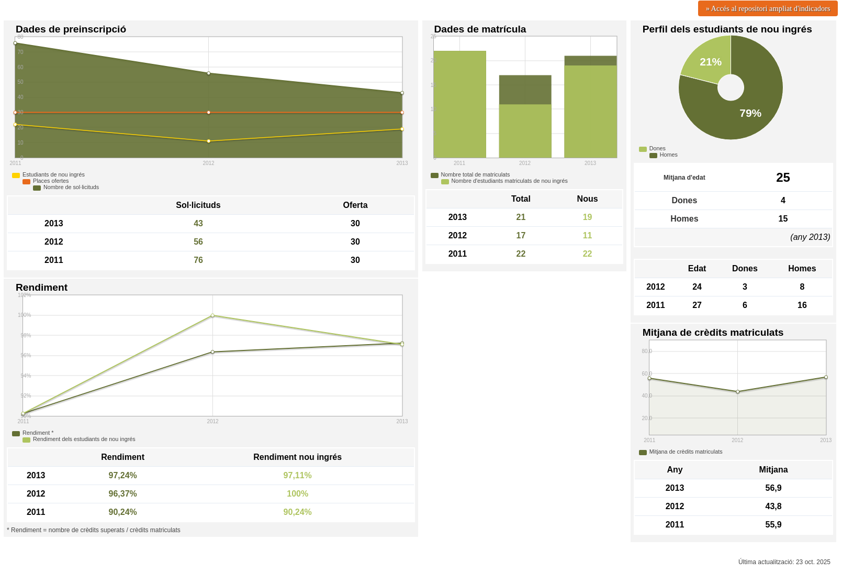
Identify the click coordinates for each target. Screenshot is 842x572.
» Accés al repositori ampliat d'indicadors (768, 8)
